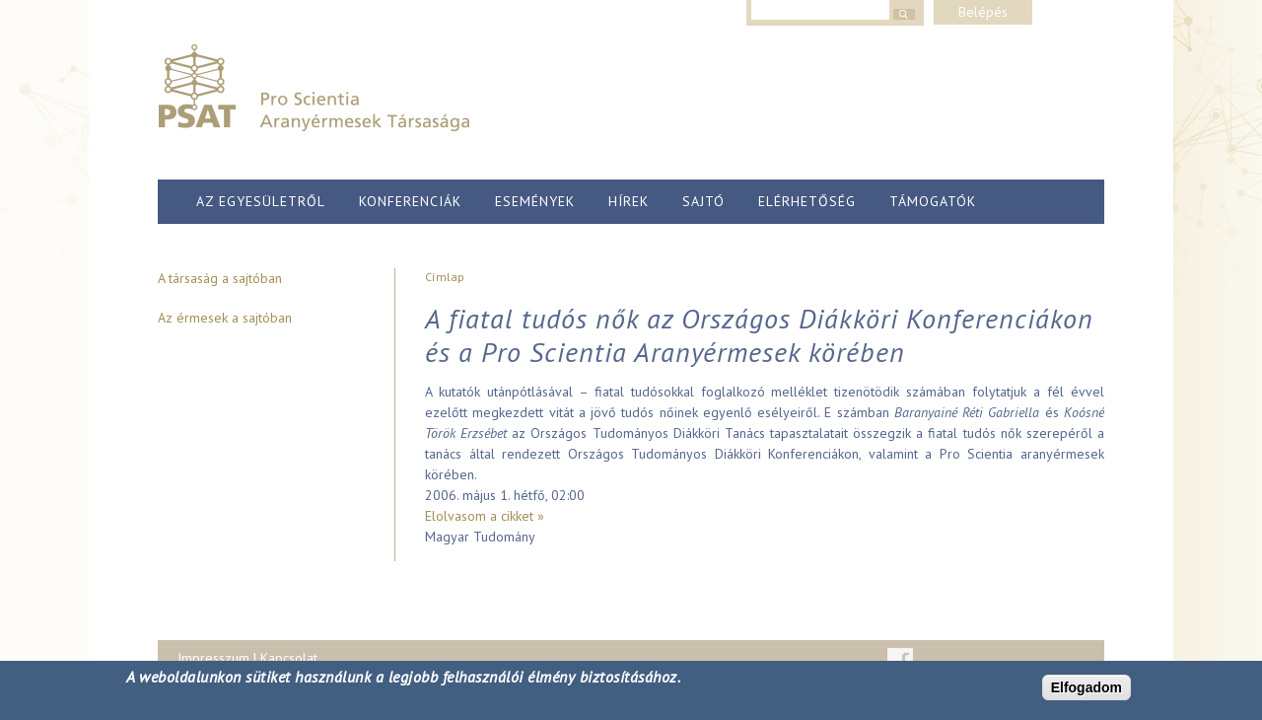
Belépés (983, 12)
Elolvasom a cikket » (484, 516)
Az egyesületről (260, 201)
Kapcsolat (288, 658)
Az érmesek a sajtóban (225, 317)
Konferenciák (410, 201)
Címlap (444, 276)
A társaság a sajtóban (220, 278)
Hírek (628, 201)
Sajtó (703, 201)
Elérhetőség (807, 201)
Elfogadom (1086, 687)
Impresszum (213, 658)
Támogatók (932, 201)
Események (535, 201)
